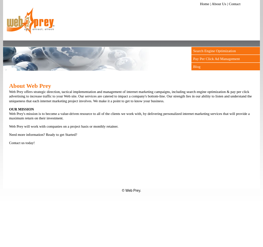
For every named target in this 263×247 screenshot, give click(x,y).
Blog (196, 66)
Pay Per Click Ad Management (216, 59)
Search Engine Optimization (214, 51)
